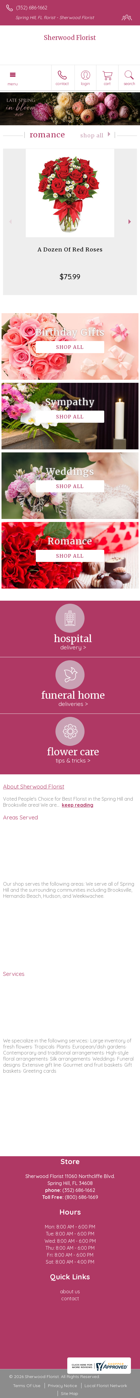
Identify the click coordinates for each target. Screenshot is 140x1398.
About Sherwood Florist (33, 786)
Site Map (69, 1393)
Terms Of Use (26, 1385)
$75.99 (70, 276)
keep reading (77, 805)
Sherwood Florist (70, 37)
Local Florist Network (106, 1385)
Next (130, 221)
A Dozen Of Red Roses (70, 249)
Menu (13, 83)
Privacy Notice (62, 1385)
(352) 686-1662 (31, 8)
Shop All (92, 135)
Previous (9, 221)
